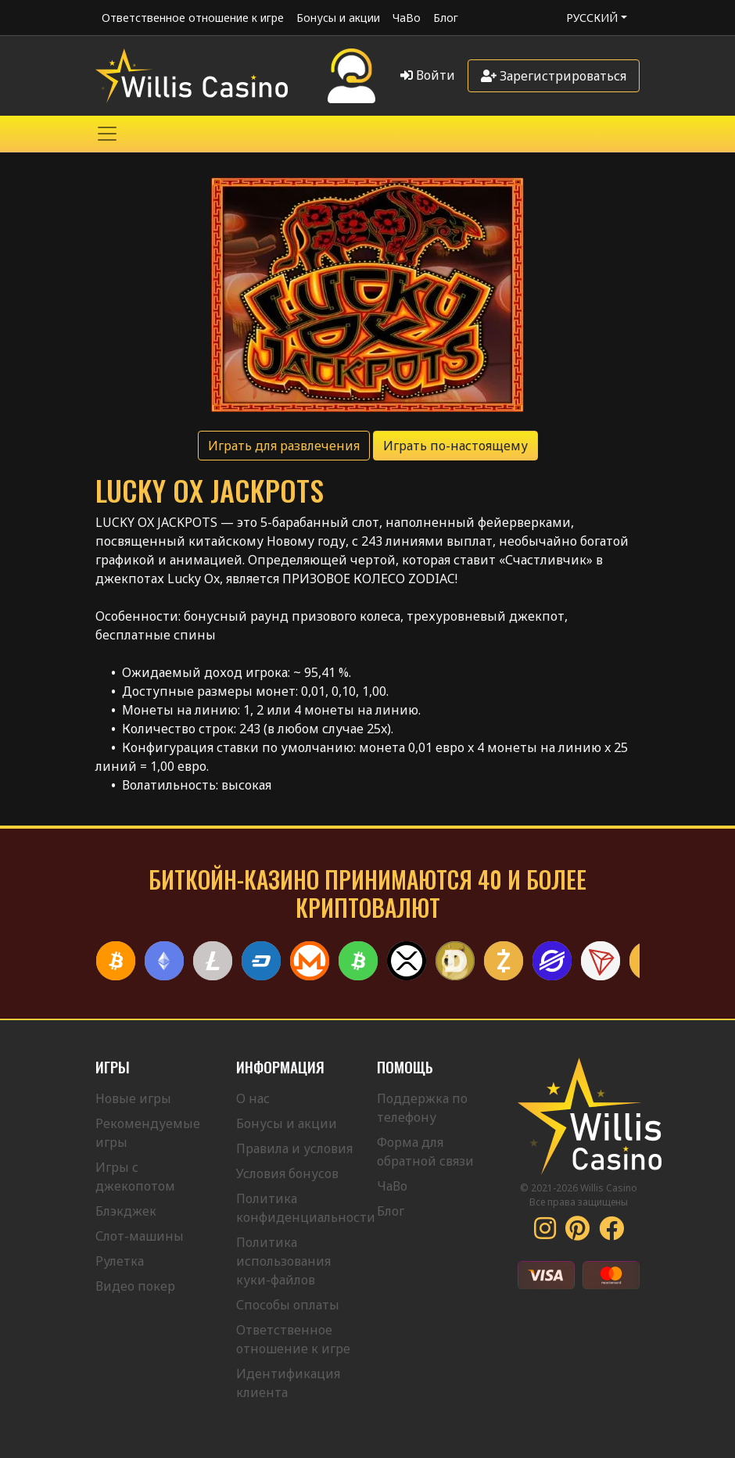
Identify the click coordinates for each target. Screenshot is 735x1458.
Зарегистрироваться (553, 75)
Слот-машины (139, 1236)
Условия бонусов (287, 1173)
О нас (253, 1098)
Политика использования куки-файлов (283, 1261)
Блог (445, 17)
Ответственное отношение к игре (193, 17)
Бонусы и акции (338, 17)
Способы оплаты (287, 1304)
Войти (427, 75)
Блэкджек (125, 1211)
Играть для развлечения (284, 445)
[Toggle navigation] (107, 134)
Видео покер (135, 1286)
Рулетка (119, 1261)
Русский (592, 17)
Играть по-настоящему (455, 445)
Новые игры (133, 1098)
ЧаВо (407, 17)
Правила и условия (294, 1148)
